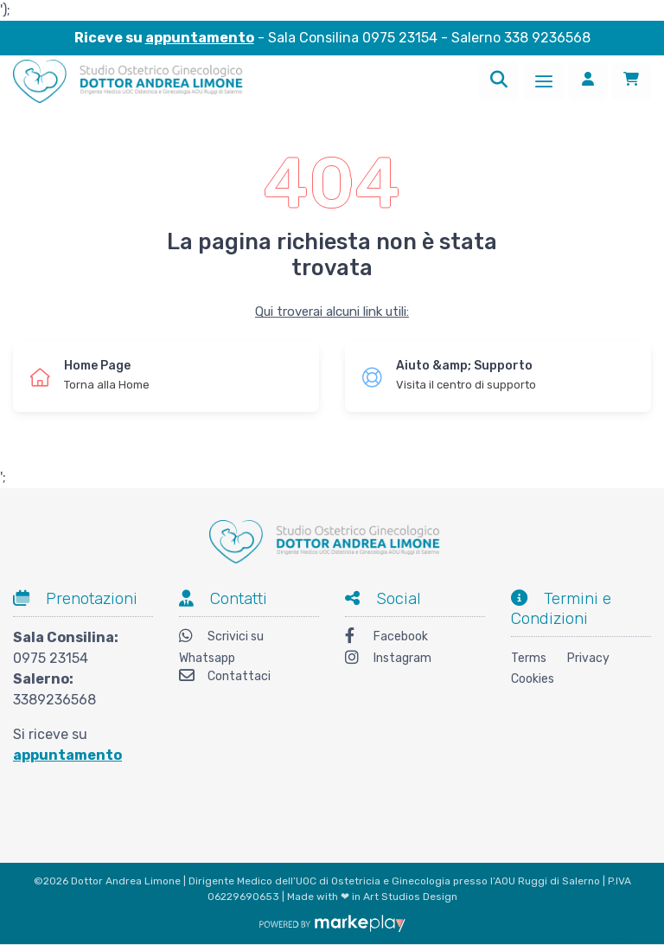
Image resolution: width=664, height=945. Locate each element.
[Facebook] (415, 638)
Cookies (532, 679)
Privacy (588, 658)
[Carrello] (631, 81)
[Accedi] (588, 81)
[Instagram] (415, 660)
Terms (528, 658)
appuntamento (199, 37)
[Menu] (544, 81)
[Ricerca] (499, 81)
